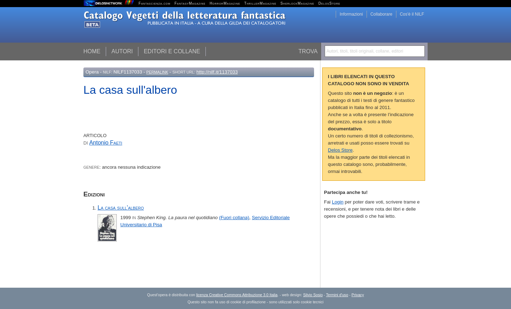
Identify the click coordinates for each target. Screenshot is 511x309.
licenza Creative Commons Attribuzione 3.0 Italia (237, 295)
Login (338, 202)
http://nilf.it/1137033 (217, 72)
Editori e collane (172, 51)
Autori (122, 51)
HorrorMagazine (225, 3)
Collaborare (381, 14)
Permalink (157, 72)
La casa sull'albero (121, 208)
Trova (308, 51)
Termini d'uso (337, 295)
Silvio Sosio (313, 295)
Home (91, 51)
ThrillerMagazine (260, 3)
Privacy (358, 295)
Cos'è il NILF (412, 14)
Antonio (105, 143)
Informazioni (351, 14)
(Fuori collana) (234, 217)
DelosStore (329, 3)
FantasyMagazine (190, 3)
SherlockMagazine (297, 3)
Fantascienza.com (155, 3)
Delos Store (340, 150)
